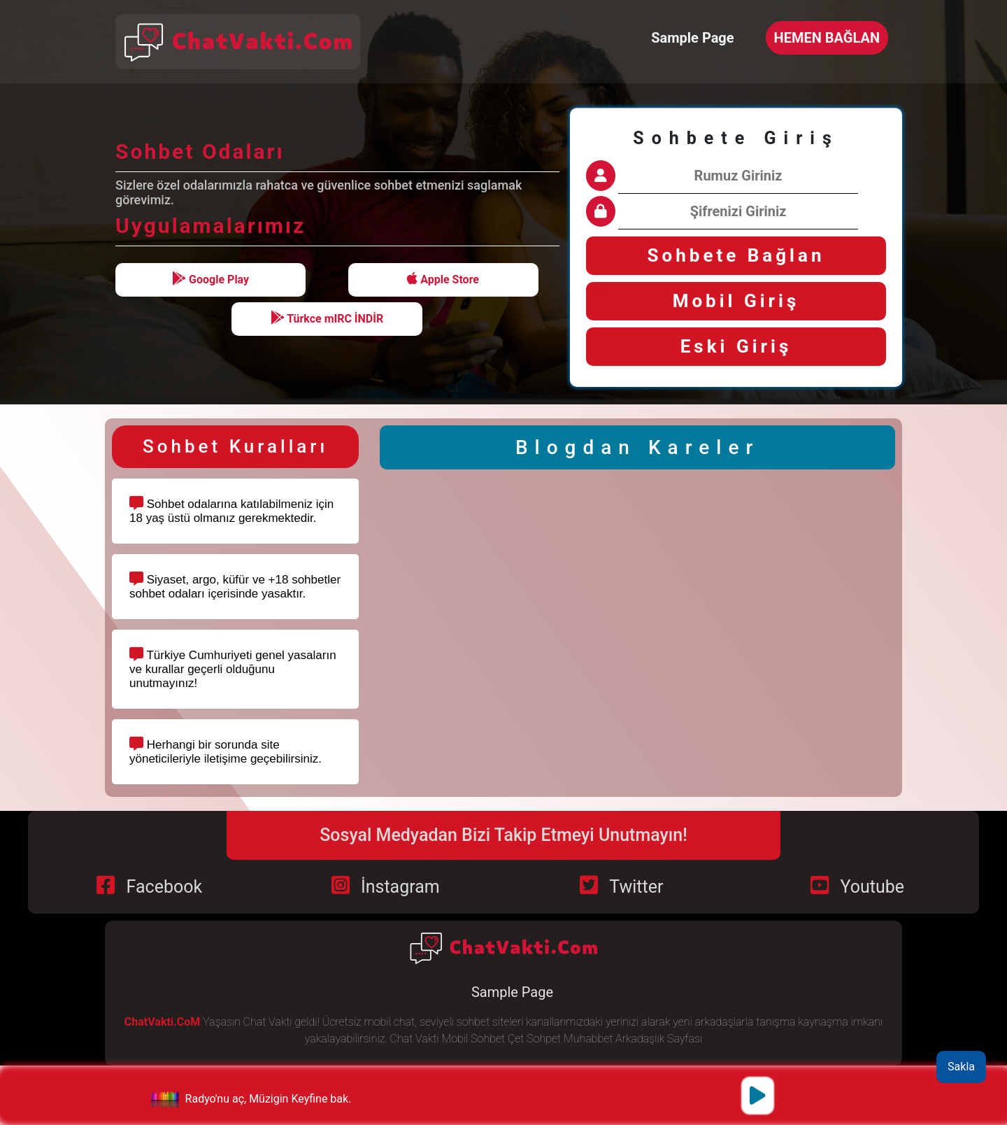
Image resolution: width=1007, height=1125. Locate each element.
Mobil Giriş (736, 300)
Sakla (961, 1066)
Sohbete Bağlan (736, 255)
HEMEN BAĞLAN (827, 37)
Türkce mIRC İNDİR (327, 318)
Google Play (210, 278)
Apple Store (443, 278)
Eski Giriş (736, 346)
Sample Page (692, 37)
